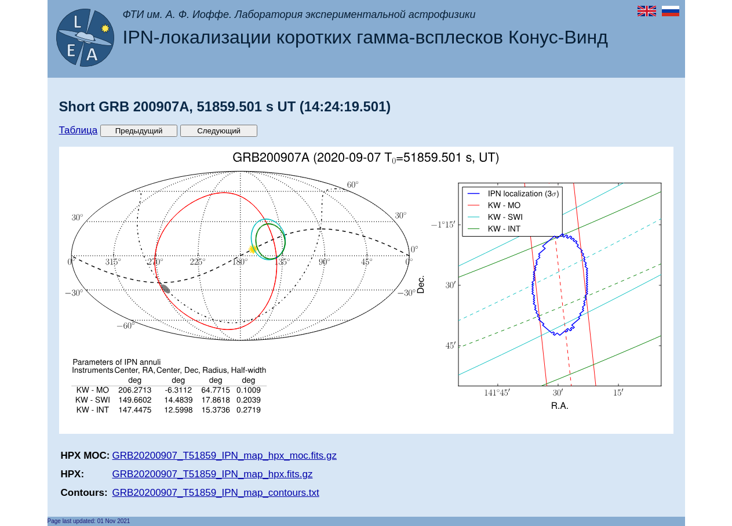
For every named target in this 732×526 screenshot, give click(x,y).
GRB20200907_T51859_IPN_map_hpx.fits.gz (212, 474)
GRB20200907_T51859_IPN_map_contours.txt (215, 492)
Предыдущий (139, 130)
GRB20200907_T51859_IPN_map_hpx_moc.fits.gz (224, 455)
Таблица (78, 130)
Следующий (219, 130)
